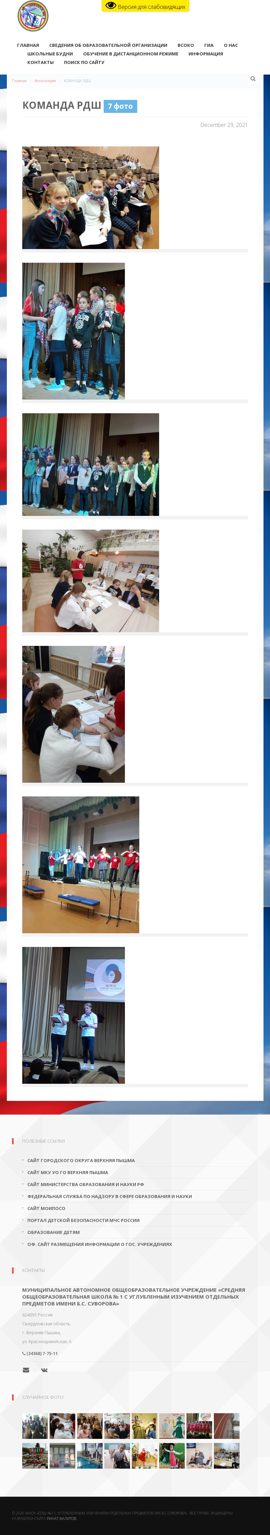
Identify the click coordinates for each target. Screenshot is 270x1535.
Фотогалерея (45, 80)
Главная (28, 45)
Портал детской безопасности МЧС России (83, 1220)
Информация (206, 54)
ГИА (209, 45)
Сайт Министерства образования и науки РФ (85, 1184)
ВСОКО (186, 45)
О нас (231, 45)
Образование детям (53, 1232)
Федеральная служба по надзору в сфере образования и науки (109, 1196)
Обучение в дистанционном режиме (130, 54)
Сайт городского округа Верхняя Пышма (81, 1160)
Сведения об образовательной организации (108, 45)
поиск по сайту (84, 63)
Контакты (40, 63)
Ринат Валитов (61, 1518)
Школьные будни (50, 54)
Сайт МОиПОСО (46, 1208)
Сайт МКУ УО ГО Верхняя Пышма (67, 1172)
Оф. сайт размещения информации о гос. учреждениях (99, 1244)
